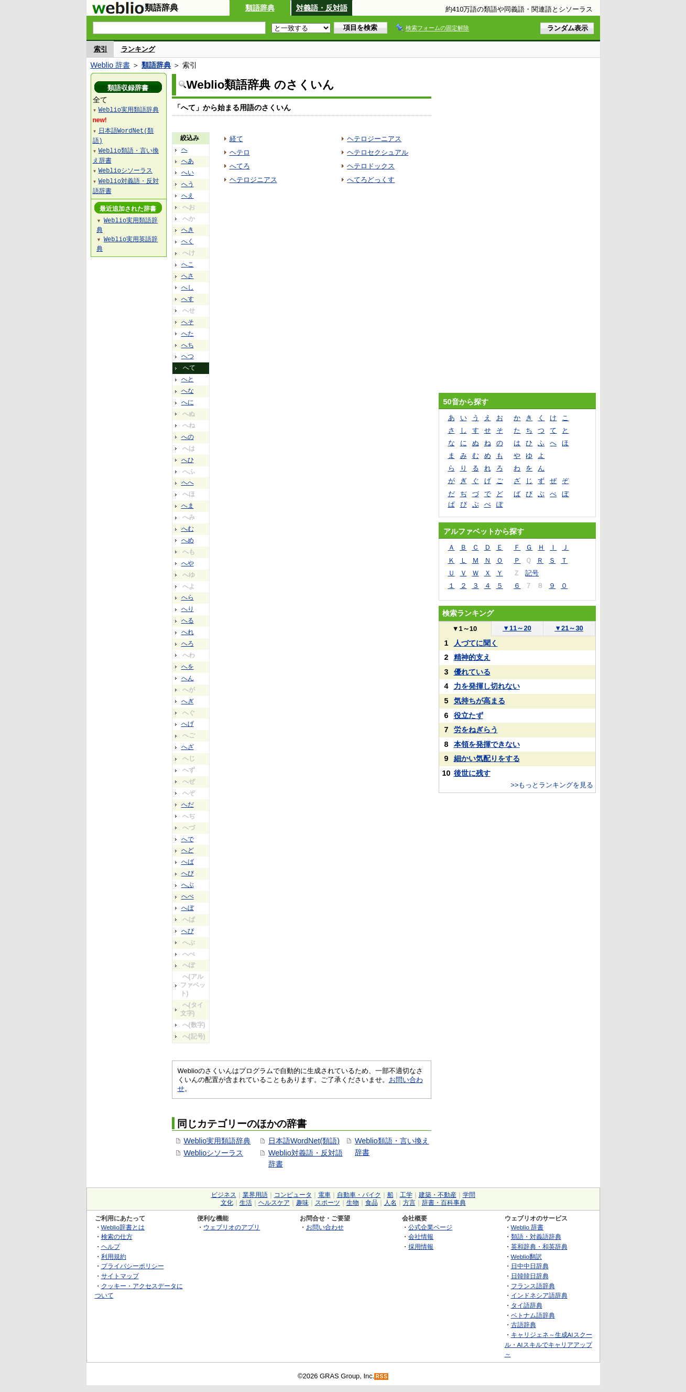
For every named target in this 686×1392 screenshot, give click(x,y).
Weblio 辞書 (110, 65)
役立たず (468, 715)
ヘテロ (240, 152)
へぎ (187, 701)
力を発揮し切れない (487, 686)
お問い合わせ (325, 1227)
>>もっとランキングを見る (551, 785)
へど (187, 850)
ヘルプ (110, 1246)
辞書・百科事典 (444, 1203)
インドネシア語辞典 (539, 1295)
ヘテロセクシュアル (377, 152)
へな (187, 390)
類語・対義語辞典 (536, 1236)
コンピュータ (293, 1195)
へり (187, 609)
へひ (187, 460)
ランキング (138, 49)
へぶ (187, 884)
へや (187, 563)
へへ (187, 482)
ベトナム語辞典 (533, 1315)
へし (187, 287)
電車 (324, 1195)
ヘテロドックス (371, 166)
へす (187, 299)
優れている (472, 672)
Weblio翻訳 (526, 1256)
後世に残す (472, 773)
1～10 (464, 629)
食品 (371, 1203)
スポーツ (327, 1203)
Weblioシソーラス (214, 1153)
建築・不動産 (437, 1195)
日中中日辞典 (530, 1265)
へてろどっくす (371, 180)
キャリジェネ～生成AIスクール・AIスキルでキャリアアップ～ (548, 1344)
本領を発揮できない (487, 744)
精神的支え (472, 657)
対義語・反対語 (321, 8)
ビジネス (223, 1195)
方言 (409, 1203)
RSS (381, 1376)
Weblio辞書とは (123, 1227)
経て (236, 139)
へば (187, 861)
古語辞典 (523, 1324)
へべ (187, 896)
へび (187, 873)
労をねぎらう (476, 729)
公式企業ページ (430, 1227)
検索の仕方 (117, 1236)
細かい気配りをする (487, 758)
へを (187, 666)
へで (187, 839)
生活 (245, 1203)
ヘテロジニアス (253, 180)
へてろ (240, 166)
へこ (187, 264)
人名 (390, 1203)
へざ (187, 747)
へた (187, 333)
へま (187, 505)
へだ (187, 804)
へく (187, 241)
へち (187, 345)
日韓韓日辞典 (530, 1275)
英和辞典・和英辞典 (539, 1246)
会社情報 (420, 1236)
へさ (187, 276)
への (187, 437)
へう (187, 184)
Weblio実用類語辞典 (217, 1141)
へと (187, 379)
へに (187, 402)
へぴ (187, 931)
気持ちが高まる (479, 701)
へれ (187, 632)
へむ (187, 528)
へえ (187, 195)
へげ (187, 723)
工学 (406, 1195)
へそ (187, 322)
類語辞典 (260, 8)
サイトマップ (120, 1275)
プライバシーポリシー (132, 1265)
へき (187, 229)
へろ (187, 643)
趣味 (302, 1203)
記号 (532, 573)
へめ (187, 540)
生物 (352, 1203)
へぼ (187, 908)
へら (187, 597)
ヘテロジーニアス (374, 139)
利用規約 (113, 1256)
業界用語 (255, 1195)
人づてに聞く (476, 643)
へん (187, 678)
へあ (187, 161)
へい (187, 172)
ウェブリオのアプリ (231, 1227)
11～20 (517, 628)
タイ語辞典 (526, 1305)
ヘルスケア (274, 1203)
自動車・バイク (359, 1195)
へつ (187, 356)
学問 (469, 1195)
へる (187, 620)
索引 (100, 49)
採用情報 (420, 1246)
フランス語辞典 (533, 1285)
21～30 (568, 628)
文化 (227, 1203)
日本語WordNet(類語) (304, 1141)
